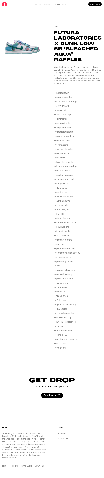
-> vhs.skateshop (62, 114)
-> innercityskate (62, 231)
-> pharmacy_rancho (64, 261)
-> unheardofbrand (63, 239)
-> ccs (57, 265)
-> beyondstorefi (62, 153)
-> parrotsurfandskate (64, 248)
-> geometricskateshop (65, 304)
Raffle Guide (60, 4)
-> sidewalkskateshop (64, 313)
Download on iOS (52, 395)
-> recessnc (59, 291)
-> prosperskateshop (64, 278)
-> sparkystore (61, 144)
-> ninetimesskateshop (65, 321)
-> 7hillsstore (60, 300)
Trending (48, 4)
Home (38, 4)
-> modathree (60, 192)
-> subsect (59, 244)
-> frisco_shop (61, 283)
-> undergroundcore (63, 131)
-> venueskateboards (64, 179)
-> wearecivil (60, 110)
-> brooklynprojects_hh (65, 162)
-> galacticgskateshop (64, 270)
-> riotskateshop (62, 218)
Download (95, 4)
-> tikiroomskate (61, 235)
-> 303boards (60, 309)
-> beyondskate (61, 226)
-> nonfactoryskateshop (66, 339)
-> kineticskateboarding (65, 101)
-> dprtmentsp (60, 118)
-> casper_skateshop (64, 149)
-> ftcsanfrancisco (63, 330)
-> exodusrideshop (63, 123)
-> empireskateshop (63, 97)
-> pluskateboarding (63, 175)
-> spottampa (60, 287)
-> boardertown (61, 93)
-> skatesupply (61, 205)
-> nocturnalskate (62, 170)
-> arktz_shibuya (62, 201)
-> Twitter (61, 433)
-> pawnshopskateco (64, 136)
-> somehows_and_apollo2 (67, 252)
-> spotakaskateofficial (65, 222)
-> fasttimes (59, 157)
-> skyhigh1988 (61, 105)
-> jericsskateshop (63, 257)
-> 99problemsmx (62, 127)
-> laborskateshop (63, 317)
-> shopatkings (61, 183)
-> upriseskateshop (63, 274)
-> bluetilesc (60, 213)
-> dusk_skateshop (63, 140)
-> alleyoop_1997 (62, 209)
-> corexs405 (60, 334)
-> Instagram (62, 438)
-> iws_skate (60, 343)
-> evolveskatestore (63, 196)
